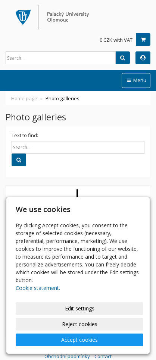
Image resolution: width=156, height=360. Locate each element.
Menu (136, 80)
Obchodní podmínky (67, 356)
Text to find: (25, 135)
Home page (24, 98)
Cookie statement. (38, 287)
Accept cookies (79, 339)
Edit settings (79, 308)
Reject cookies (79, 324)
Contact (103, 356)
